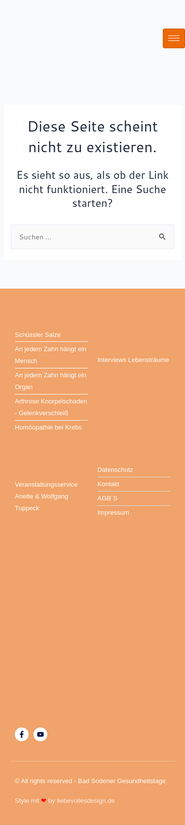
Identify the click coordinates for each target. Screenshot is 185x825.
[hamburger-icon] (174, 38)
